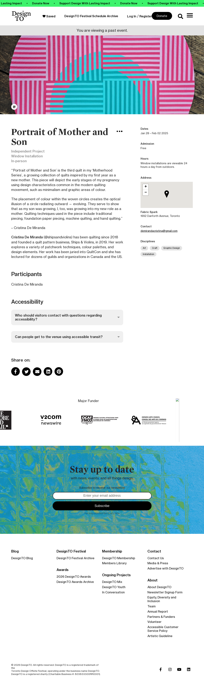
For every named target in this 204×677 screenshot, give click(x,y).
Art (144, 248)
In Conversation (113, 592)
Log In (131, 16)
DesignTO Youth (113, 587)
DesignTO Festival (71, 551)
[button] (168, 199)
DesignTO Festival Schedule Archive (91, 16)
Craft (154, 248)
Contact (154, 551)
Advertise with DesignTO (165, 568)
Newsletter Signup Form (165, 592)
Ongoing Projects (116, 575)
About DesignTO (159, 587)
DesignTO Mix (112, 582)
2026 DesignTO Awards (74, 576)
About (152, 580)
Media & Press (157, 563)
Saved (49, 16)
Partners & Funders (161, 617)
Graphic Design (171, 248)
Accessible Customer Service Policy (162, 629)
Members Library (114, 563)
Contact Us (155, 558)
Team (151, 606)
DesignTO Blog (22, 558)
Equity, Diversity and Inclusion (161, 599)
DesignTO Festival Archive (75, 558)
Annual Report (157, 611)
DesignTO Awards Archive (75, 582)
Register (145, 16)
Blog (15, 551)
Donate (162, 16)
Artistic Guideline (159, 636)
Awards (62, 570)
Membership (112, 551)
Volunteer (154, 622)
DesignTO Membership (118, 558)
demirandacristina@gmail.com (159, 230)
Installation (148, 254)
